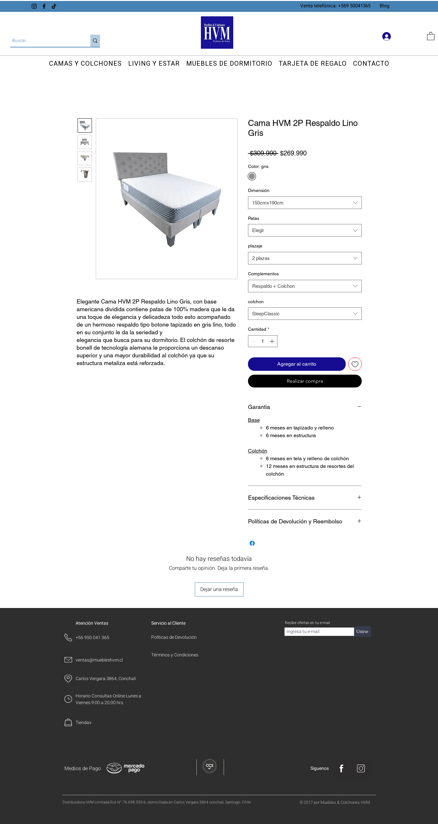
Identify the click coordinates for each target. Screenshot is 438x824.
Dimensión (258, 190)
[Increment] (273, 341)
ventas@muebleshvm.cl (99, 660)
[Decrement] (253, 341)
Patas (253, 218)
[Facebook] (44, 6)
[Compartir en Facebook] (252, 543)
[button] (430, 35)
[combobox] (305, 202)
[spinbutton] (263, 341)
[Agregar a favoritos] (355, 364)
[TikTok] (54, 6)
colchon (256, 301)
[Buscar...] (44, 41)
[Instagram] (34, 6)
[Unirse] (362, 631)
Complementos (263, 273)
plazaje (255, 245)
